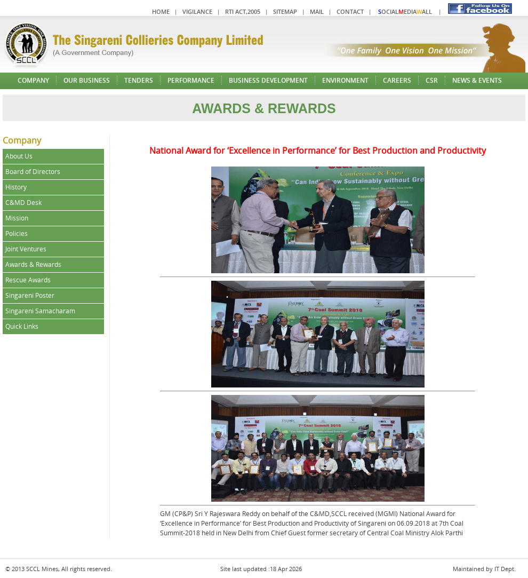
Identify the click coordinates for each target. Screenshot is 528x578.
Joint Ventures (25, 249)
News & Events (477, 80)
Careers (397, 80)
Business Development (268, 80)
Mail (317, 11)
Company (33, 80)
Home (161, 11)
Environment (345, 80)
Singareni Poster (29, 295)
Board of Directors (32, 171)
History (16, 187)
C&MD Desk (23, 202)
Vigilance (197, 11)
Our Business (86, 80)
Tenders (138, 80)
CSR (432, 80)
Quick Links (21, 326)
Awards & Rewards (33, 264)
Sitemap (285, 11)
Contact (350, 11)
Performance (190, 80)
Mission (16, 218)
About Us (19, 156)
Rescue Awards (28, 279)
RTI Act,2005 (242, 11)
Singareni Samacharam (40, 310)
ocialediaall (405, 11)
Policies (16, 233)
